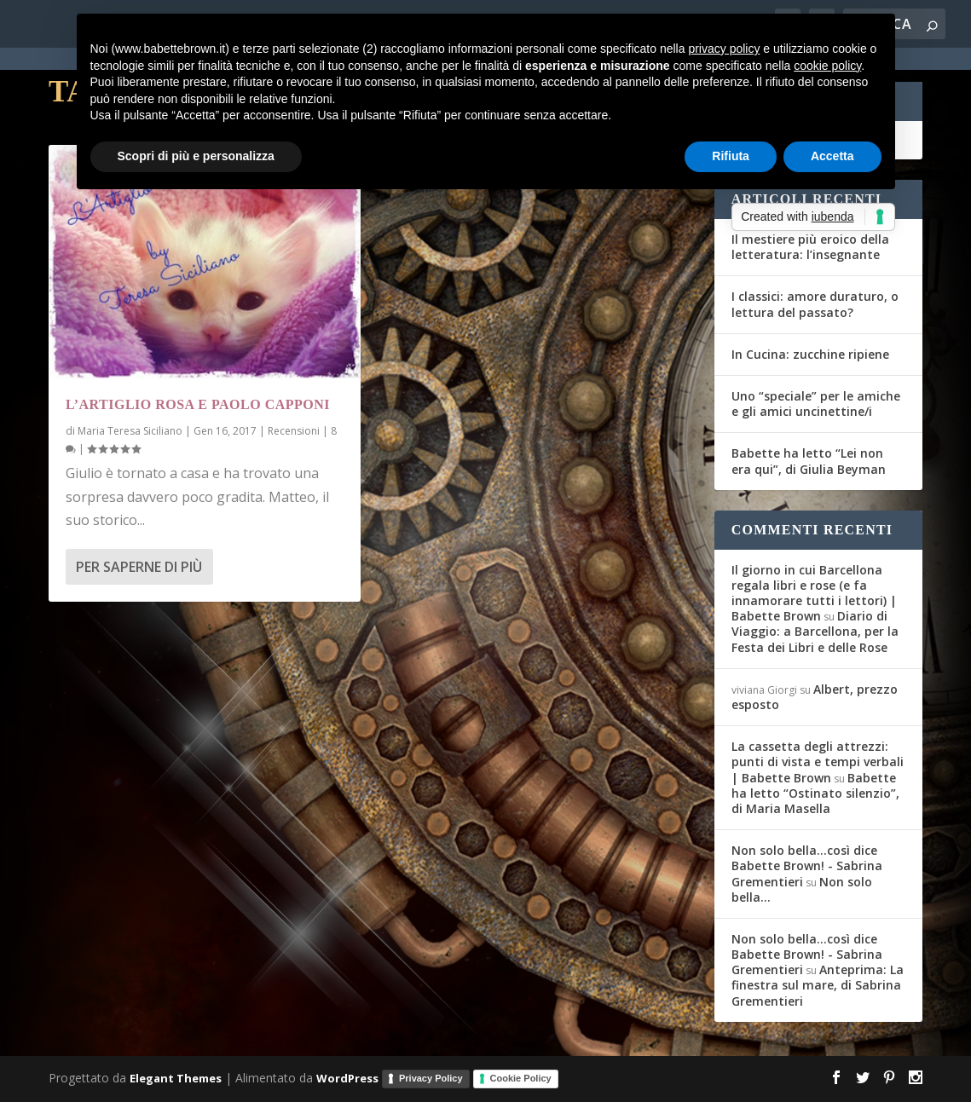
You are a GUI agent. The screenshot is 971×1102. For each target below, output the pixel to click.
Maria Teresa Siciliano (130, 431)
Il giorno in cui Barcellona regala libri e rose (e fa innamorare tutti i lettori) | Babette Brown (814, 593)
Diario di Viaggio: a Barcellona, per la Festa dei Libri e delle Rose (815, 631)
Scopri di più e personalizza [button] (196, 156)
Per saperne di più (139, 566)
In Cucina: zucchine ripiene (810, 354)
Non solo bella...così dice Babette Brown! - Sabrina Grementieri (806, 865)
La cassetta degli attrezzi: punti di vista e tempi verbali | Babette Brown (817, 761)
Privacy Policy (431, 1078)
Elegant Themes (176, 1077)
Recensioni (294, 431)
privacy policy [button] (724, 48)
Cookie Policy (521, 1078)
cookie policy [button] (827, 65)
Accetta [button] (832, 156)
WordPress (347, 1077)
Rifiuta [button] (730, 156)
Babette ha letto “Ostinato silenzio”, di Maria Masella (815, 793)
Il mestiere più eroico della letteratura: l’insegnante (810, 247)
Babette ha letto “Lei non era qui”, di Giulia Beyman (808, 460)
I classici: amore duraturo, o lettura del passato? (815, 304)
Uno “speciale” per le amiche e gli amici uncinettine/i (815, 403)
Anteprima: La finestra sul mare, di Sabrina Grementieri (817, 984)
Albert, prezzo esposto (814, 697)
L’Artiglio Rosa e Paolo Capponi (198, 404)
